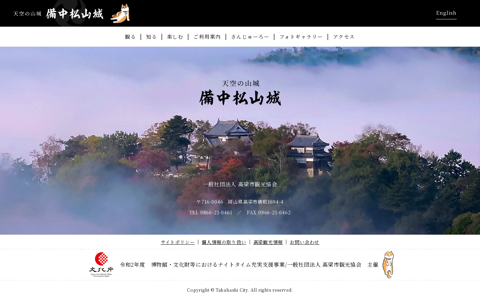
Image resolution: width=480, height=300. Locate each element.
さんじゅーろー (250, 36)
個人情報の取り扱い (224, 242)
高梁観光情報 (268, 242)
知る (151, 36)
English (446, 12)
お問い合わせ (304, 242)
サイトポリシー (178, 242)
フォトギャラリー (301, 36)
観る (130, 36)
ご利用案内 (207, 36)
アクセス (344, 36)
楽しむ (175, 36)
